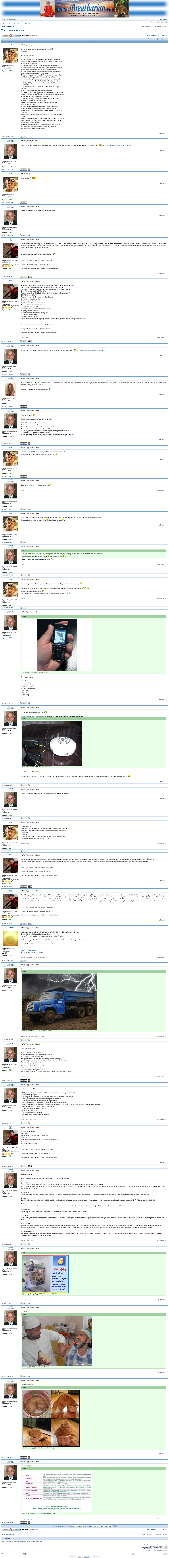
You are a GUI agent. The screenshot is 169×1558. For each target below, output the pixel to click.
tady (28, 772)
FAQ (161, 19)
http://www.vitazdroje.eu (28, 950)
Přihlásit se (5, 19)
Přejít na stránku (151, 35)
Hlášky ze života (26, 1089)
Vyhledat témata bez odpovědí (10, 24)
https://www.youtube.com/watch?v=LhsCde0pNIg (116, 145)
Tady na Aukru (25, 716)
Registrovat (12, 19)
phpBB (78, 1556)
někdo (38, 716)
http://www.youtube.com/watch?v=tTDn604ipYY (91, 350)
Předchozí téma (152, 39)
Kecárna (11, 26)
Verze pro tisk (6, 39)
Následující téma (162, 39)
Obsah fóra (5, 26)
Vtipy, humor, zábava (12, 30)
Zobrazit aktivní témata (26, 24)
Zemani (36, 560)
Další (166, 35)
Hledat (165, 19)
